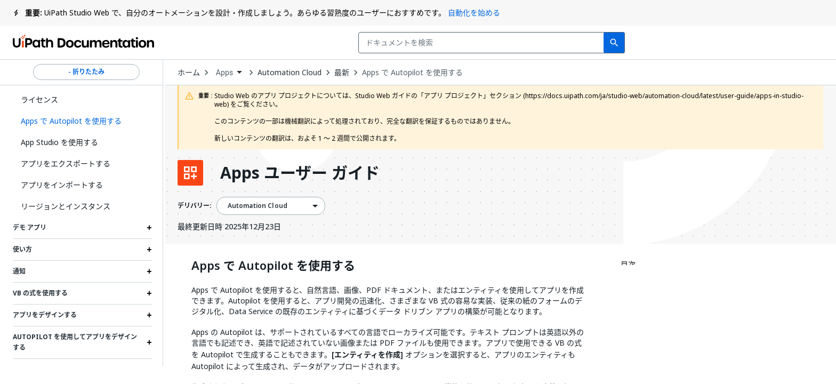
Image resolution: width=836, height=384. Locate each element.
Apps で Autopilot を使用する (412, 72)
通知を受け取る (679, 43)
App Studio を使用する (59, 142)
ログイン (754, 43)
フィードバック (589, 43)
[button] (82, 121)
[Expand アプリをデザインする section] (149, 315)
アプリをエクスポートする (65, 163)
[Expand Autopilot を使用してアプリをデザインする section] (149, 342)
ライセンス (39, 99)
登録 (804, 43)
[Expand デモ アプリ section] (149, 228)
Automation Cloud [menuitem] (257, 206)
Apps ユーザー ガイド (300, 173)
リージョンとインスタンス (65, 206)
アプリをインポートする (62, 184)
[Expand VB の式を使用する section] (149, 293)
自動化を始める (474, 12)
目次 (628, 264)
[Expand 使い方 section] (149, 249)
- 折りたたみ (86, 72)
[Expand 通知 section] (149, 271)
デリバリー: (194, 206)
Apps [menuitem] (225, 72)
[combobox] (345, 42)
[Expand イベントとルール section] (149, 369)
